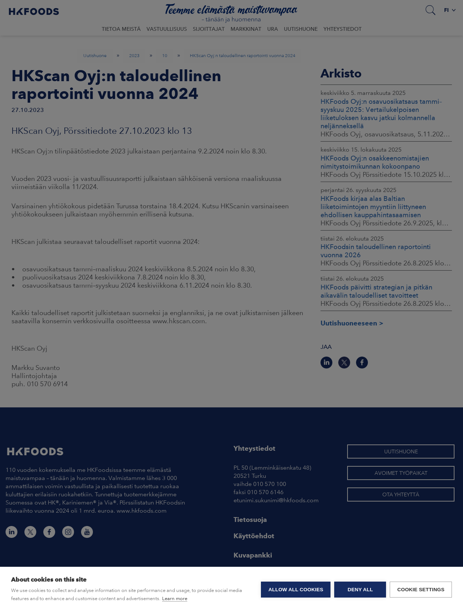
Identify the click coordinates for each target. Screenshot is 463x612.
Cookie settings (420, 589)
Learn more (174, 598)
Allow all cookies (295, 589)
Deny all (360, 589)
